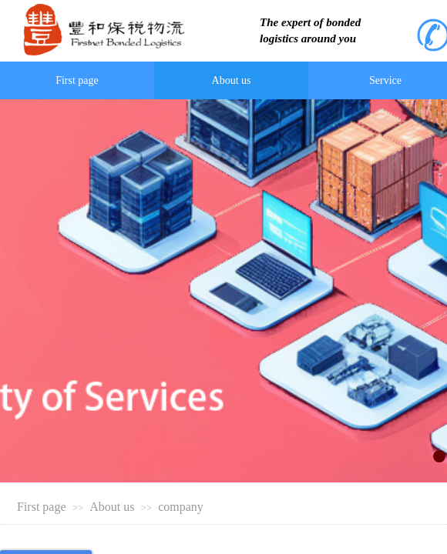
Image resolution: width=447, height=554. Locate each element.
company (180, 506)
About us (111, 506)
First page (41, 506)
